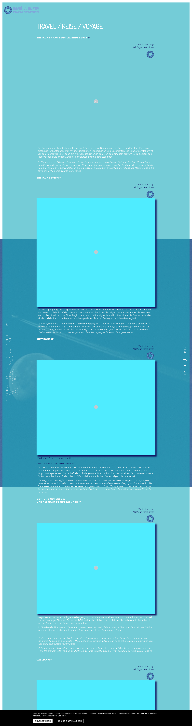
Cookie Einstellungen (70, 721)
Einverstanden (43, 721)
